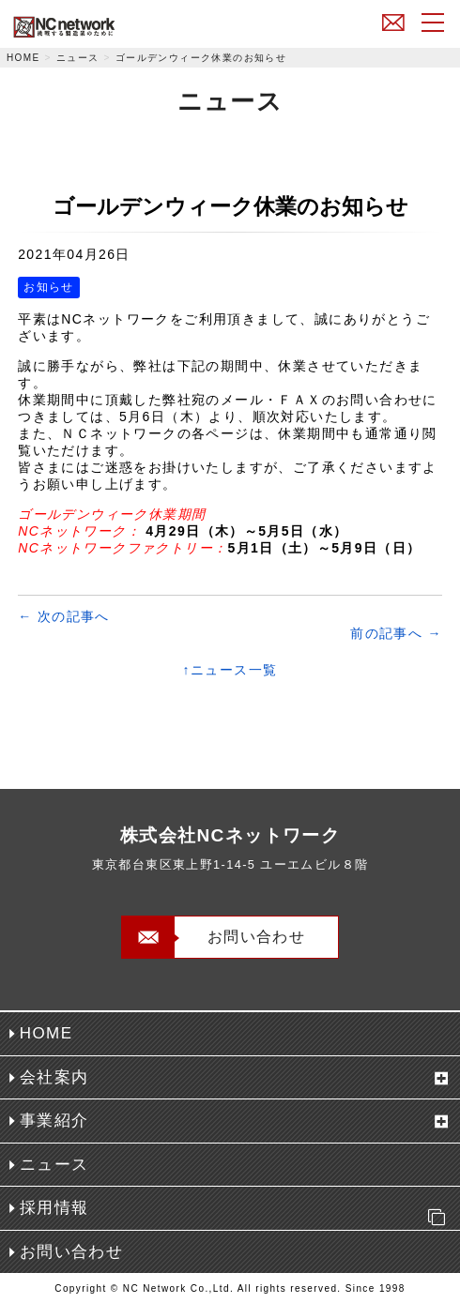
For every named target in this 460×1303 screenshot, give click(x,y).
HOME (23, 58)
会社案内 (54, 1077)
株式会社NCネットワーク (107, 26)
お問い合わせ (393, 21)
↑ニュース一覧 (230, 669)
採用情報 (237, 1213)
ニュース (78, 58)
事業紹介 (54, 1120)
